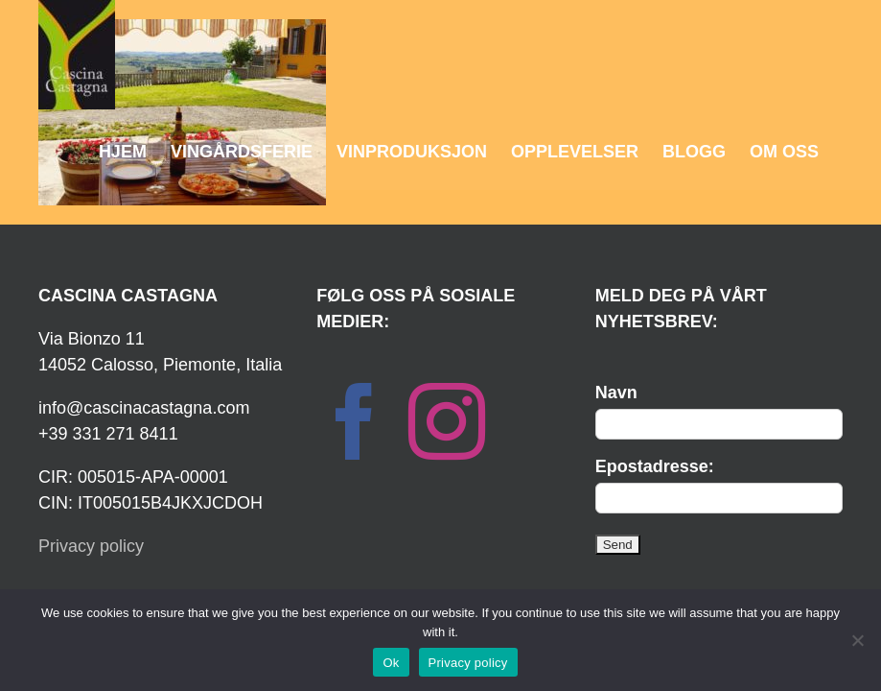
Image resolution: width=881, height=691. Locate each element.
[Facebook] (354, 421)
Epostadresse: (654, 466)
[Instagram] (446, 421)
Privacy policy (91, 546)
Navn (616, 392)
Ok (391, 662)
